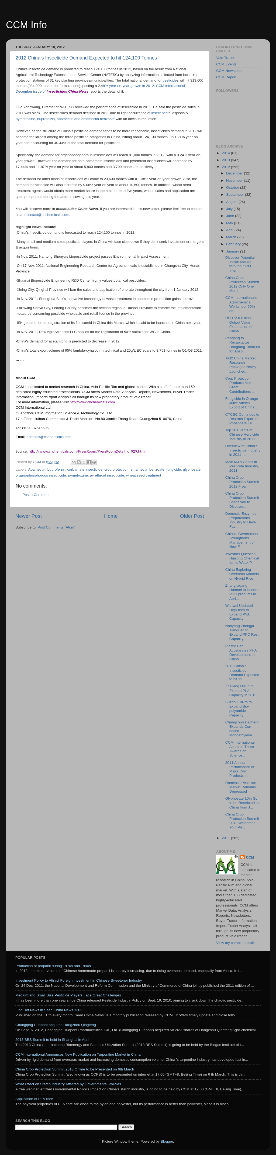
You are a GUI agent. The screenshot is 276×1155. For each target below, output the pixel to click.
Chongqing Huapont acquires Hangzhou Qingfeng (55, 1025)
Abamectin (37, 469)
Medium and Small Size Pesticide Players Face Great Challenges (68, 995)
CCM (250, 857)
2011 (226, 838)
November (235, 180)
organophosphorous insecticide (41, 475)
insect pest (160, 113)
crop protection (117, 469)
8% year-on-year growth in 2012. (129, 86)
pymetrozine (78, 475)
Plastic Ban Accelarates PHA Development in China (241, 652)
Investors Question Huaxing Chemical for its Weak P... (242, 558)
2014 (226, 153)
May (230, 223)
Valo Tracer (225, 58)
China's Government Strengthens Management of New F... (241, 540)
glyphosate (192, 469)
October (233, 188)
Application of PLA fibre (34, 1099)
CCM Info (26, 24)
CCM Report (226, 77)
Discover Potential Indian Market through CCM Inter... (240, 264)
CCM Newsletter (229, 71)
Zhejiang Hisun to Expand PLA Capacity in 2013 (241, 690)
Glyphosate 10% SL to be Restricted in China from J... (242, 802)
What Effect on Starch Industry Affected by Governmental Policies (68, 1084)
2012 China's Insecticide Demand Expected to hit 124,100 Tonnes (86, 58)
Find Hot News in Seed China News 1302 (48, 1010)
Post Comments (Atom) (56, 527)
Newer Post (28, 516)
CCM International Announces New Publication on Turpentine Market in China (78, 1054)
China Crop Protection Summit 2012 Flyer (242, 481)
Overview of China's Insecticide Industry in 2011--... (243, 450)
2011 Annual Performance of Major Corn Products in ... (239, 769)
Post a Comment (36, 495)
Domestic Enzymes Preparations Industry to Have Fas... (241, 520)
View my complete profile (236, 943)
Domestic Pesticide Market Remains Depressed (240, 787)
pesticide (170, 80)
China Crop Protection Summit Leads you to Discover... (242, 500)
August (232, 202)
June (230, 216)
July (230, 209)
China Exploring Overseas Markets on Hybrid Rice (242, 574)
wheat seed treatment (143, 475)
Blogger (167, 1141)
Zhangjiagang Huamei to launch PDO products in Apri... (241, 592)
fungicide (173, 469)
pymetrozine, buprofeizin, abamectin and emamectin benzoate (65, 119)
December (235, 173)
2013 (226, 160)
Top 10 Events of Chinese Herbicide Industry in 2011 (242, 434)
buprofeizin (56, 469)
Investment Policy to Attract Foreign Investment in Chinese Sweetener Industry (78, 980)
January (233, 251)
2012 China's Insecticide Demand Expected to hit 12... (242, 672)
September (235, 194)
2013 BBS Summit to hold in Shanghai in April (52, 1040)
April (230, 230)
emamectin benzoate (147, 469)
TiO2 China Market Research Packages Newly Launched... (240, 364)
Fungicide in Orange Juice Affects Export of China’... (241, 403)
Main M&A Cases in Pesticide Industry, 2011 (242, 466)
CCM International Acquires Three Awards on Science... (240, 749)
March (231, 237)
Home (111, 516)
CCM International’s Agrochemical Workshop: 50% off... (241, 304)
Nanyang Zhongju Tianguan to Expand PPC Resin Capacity (243, 632)
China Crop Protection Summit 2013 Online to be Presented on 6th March (74, 1069)
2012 (226, 167)
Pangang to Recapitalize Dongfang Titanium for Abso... (242, 344)
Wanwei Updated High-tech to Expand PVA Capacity (239, 612)
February (234, 244)
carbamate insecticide (84, 469)
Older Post (192, 516)
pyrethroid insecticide (107, 475)
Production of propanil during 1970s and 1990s (53, 966)
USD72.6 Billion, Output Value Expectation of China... (239, 324)
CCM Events (226, 64)
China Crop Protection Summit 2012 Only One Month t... (242, 284)
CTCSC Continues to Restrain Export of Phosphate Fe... (242, 418)
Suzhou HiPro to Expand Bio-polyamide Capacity (238, 708)
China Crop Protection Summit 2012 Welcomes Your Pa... (242, 821)
